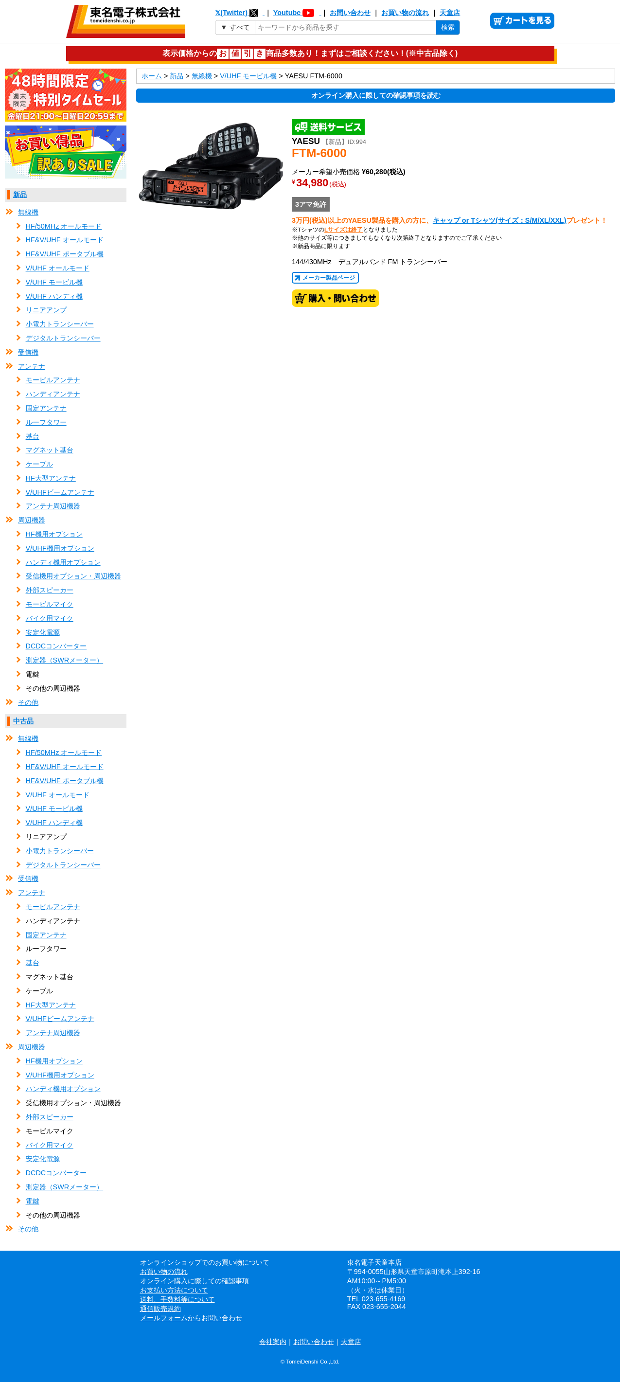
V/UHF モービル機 (54, 282)
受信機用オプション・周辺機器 (73, 576)
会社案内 (272, 1342)
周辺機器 (31, 520)
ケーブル (39, 464)
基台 (32, 436)
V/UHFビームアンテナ (60, 492)
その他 (28, 702)
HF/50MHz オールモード (64, 226)
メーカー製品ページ (328, 277)
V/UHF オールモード (57, 268)
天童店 (450, 13)
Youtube (297, 13)
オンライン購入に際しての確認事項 (194, 1281)
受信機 (28, 352)
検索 (448, 27)
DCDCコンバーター (56, 646)
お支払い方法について (174, 1290)
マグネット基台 (49, 450)
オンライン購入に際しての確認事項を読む (376, 95)
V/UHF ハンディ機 (54, 296)
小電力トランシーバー (60, 324)
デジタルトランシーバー (63, 338)
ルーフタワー (46, 422)
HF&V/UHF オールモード (65, 240)
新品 (20, 194)
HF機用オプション (54, 534)
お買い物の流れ (405, 13)
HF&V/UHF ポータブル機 (65, 254)
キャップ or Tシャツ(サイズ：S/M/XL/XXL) (500, 220)
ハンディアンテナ (53, 394)
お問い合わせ (350, 13)
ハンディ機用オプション (63, 562)
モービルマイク (49, 604)
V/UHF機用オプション (60, 548)
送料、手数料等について (177, 1299)
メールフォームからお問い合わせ (191, 1318)
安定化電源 (43, 632)
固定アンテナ (46, 408)
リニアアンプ (46, 310)
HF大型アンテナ (51, 478)
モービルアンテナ (53, 380)
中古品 (23, 721)
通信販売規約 (160, 1308)
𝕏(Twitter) (240, 13)
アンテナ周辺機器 (53, 506)
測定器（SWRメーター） (65, 660)
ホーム (152, 76)
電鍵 (32, 1201)
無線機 (28, 212)
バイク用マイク (49, 618)
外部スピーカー (49, 590)
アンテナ (31, 366)
